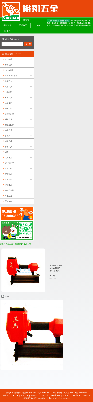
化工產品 (8, 158)
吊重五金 (8, 196)
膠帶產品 (8, 185)
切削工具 (8, 141)
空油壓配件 (9, 125)
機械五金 (8, 108)
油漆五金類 (9, 190)
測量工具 (8, 119)
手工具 (7, 136)
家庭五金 (8, 168)
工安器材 (8, 103)
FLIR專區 (8, 59)
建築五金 (8, 81)
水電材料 (8, 92)
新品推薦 (8, 65)
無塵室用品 (9, 114)
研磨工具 (8, 147)
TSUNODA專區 (11, 76)
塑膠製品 (8, 174)
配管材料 (8, 201)
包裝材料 (8, 179)
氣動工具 (8, 97)
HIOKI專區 (9, 70)
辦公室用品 (9, 163)
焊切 (6, 152)
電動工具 (8, 87)
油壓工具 (8, 130)
